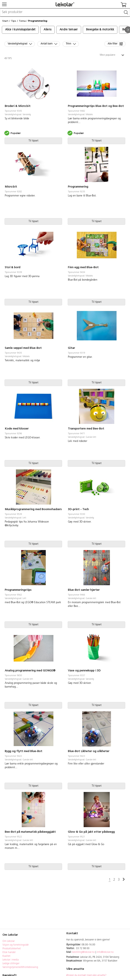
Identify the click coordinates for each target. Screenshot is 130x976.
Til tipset (33, 140)
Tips (13, 20)
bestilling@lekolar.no (83, 952)
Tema (22, 20)
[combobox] (65, 12)
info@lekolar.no (105, 952)
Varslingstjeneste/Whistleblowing (20, 967)
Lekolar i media (10, 960)
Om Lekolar (8, 941)
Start (5, 20)
